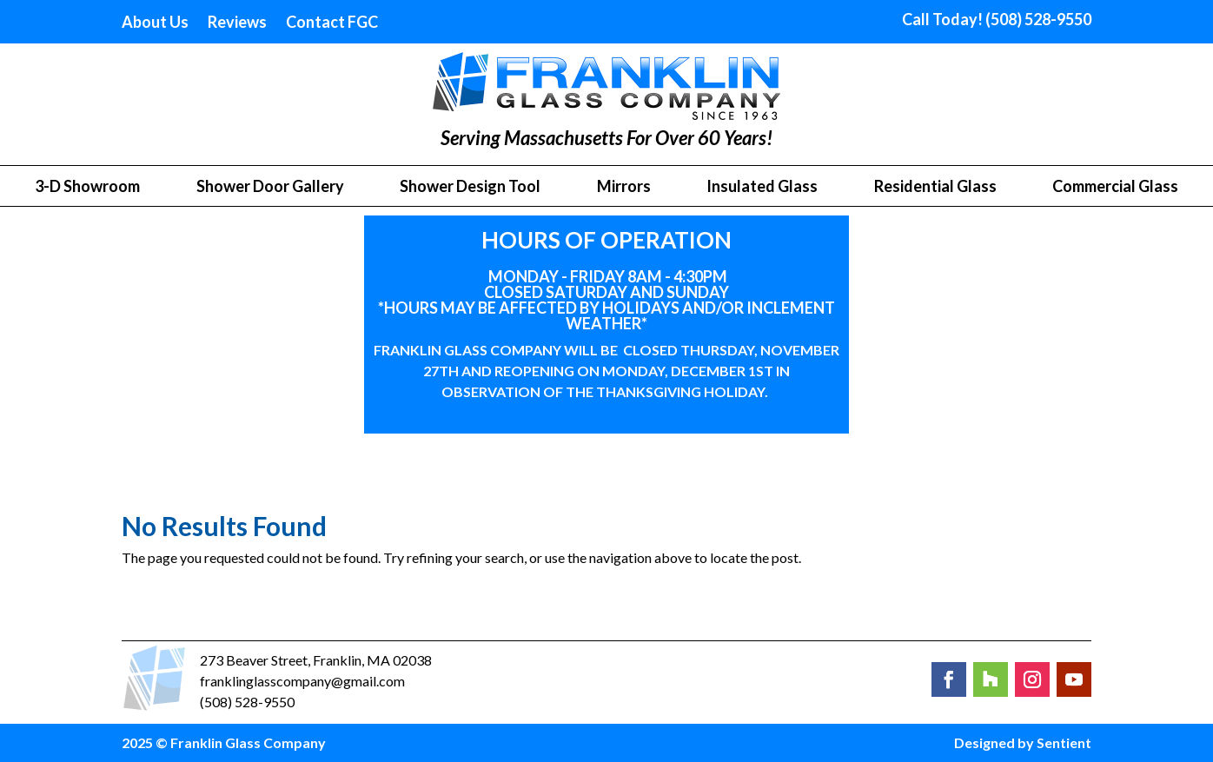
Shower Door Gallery (270, 187)
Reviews (237, 23)
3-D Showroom (87, 187)
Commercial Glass (1115, 187)
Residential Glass (935, 187)
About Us (155, 23)
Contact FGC (332, 23)
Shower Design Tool (470, 187)
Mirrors (624, 187)
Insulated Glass (762, 187)
